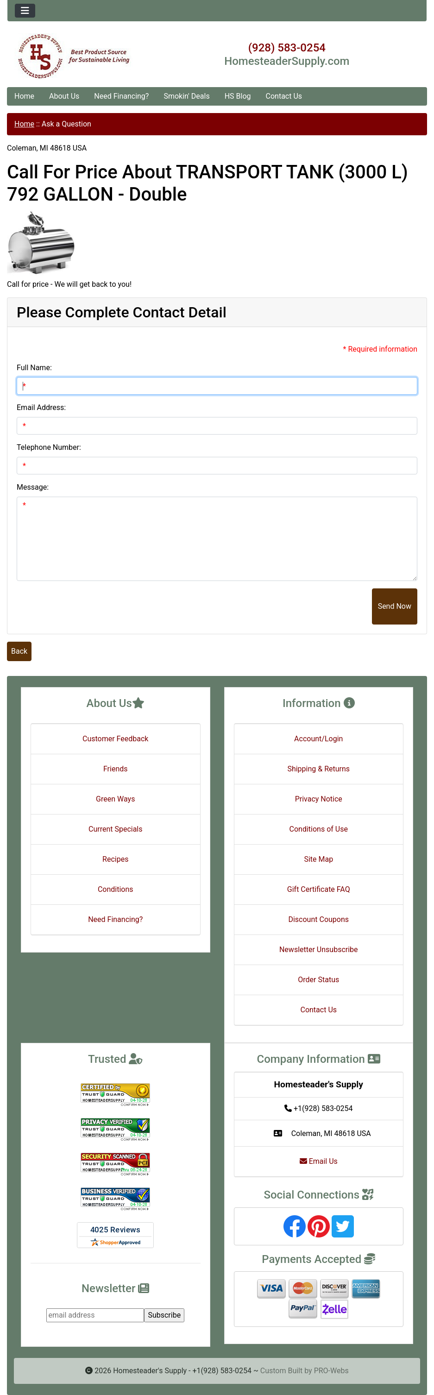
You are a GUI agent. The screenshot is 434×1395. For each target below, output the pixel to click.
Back (19, 651)
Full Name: (34, 367)
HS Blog (238, 96)
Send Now (394, 606)
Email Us (319, 1161)
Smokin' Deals (186, 96)
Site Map (318, 859)
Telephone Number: (49, 447)
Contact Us (284, 96)
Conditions (115, 889)
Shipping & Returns (318, 768)
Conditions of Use (318, 829)
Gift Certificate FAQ (318, 889)
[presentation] (301, 606)
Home (24, 96)
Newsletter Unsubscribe (318, 949)
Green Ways (115, 799)
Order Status (318, 979)
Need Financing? (121, 96)
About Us (64, 96)
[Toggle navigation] (25, 11)
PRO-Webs (331, 1370)
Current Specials (115, 829)
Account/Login (318, 738)
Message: (33, 487)
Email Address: (41, 407)
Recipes (115, 859)
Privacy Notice (318, 799)
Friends (115, 768)
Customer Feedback (115, 738)
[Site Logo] (77, 56)
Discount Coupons (318, 919)
